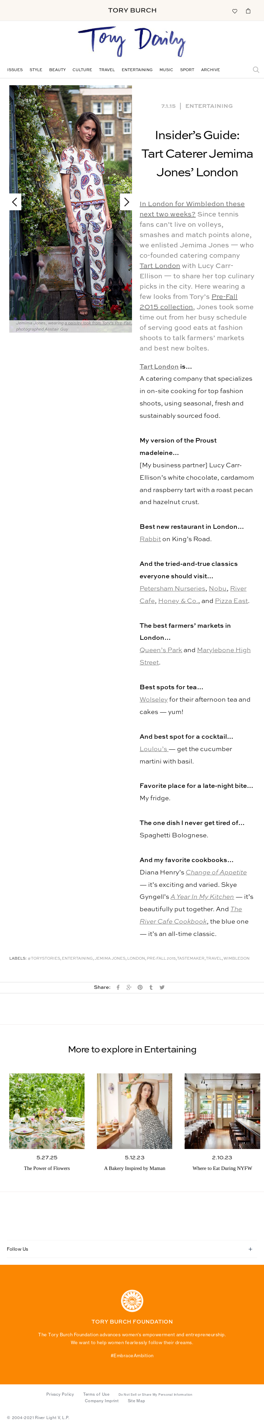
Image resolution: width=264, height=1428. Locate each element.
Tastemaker (191, 959)
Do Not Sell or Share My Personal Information (155, 1394)
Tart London (160, 266)
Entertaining (137, 70)
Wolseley (154, 699)
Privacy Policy (60, 1394)
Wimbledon (236, 959)
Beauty (57, 70)
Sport (187, 70)
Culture (82, 70)
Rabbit (150, 539)
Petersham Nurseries (172, 588)
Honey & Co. (178, 601)
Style (36, 70)
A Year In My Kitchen (202, 897)
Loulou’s (154, 749)
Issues (15, 70)
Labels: (18, 959)
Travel (107, 70)
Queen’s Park (161, 650)
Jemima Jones (110, 959)
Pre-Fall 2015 (161, 959)
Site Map (136, 1400)
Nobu (218, 588)
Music (166, 70)
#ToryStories (44, 959)
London (136, 959)
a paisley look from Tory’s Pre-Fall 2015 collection (113, 323)
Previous (17, 201)
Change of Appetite (216, 872)
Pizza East (231, 601)
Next (123, 201)
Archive (210, 70)
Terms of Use (96, 1394)
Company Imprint (102, 1400)
